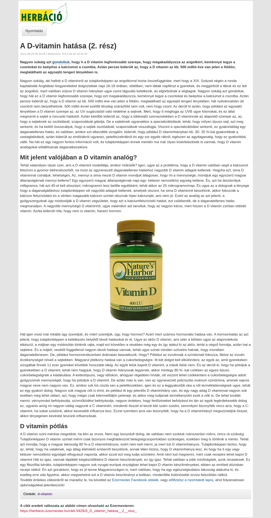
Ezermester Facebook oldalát (135, 480)
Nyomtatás (34, 31)
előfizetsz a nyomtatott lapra (191, 480)
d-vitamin (45, 494)
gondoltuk (61, 62)
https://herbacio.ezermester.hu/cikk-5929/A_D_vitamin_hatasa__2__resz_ (78, 511)
